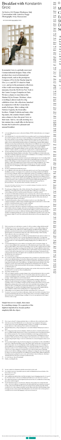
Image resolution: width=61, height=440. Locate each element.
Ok (27, 438)
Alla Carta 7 (15, 20)
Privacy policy (32, 438)
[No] (59, 437)
